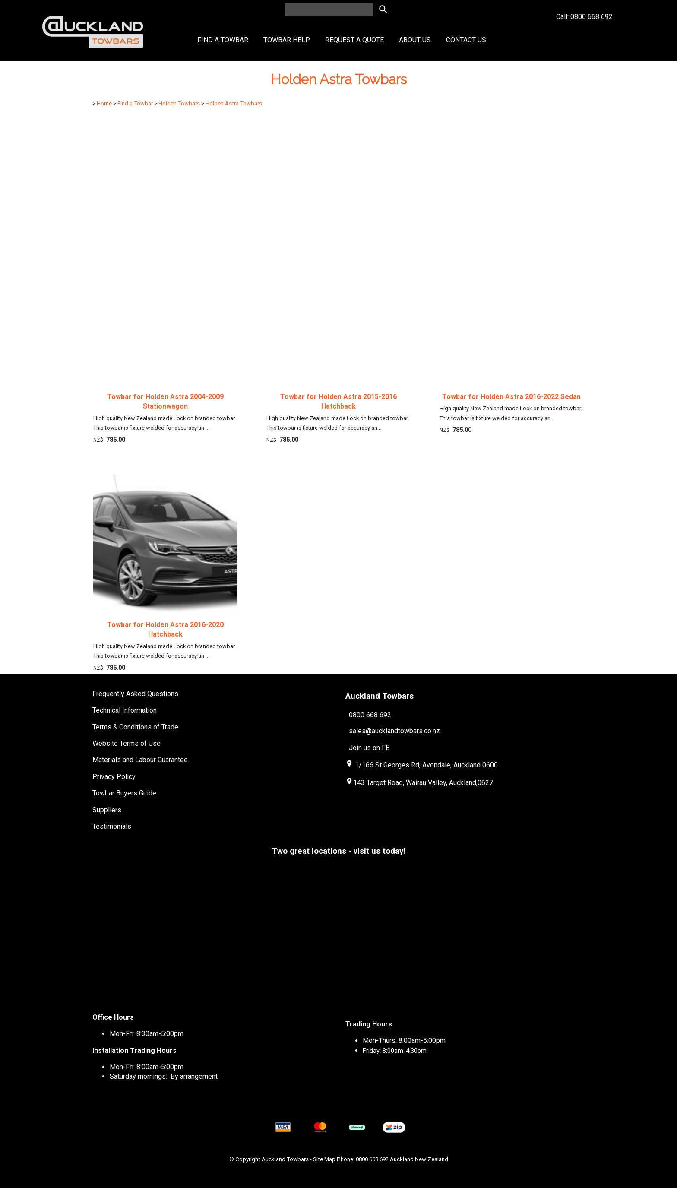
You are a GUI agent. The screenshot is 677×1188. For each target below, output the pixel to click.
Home (104, 103)
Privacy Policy (114, 777)
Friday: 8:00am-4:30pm (395, 1051)
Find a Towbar (222, 40)
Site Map (324, 1159)
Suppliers (106, 810)
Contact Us (466, 40)
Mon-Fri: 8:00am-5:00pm (146, 1067)
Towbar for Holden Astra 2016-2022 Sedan (511, 397)
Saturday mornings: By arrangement (164, 1076)
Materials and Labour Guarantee (140, 760)
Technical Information (124, 710)
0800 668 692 (370, 714)
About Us (415, 40)
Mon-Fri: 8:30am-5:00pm (146, 1034)
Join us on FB (369, 748)
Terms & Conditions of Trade (135, 727)
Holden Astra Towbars (234, 103)
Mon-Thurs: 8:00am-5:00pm (404, 1040)
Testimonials (111, 826)
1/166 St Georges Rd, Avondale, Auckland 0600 (426, 765)
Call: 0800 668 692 (584, 32)
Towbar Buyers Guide (124, 793)
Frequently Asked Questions (135, 694)
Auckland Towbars (285, 1159)
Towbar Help (286, 40)
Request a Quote (354, 40)
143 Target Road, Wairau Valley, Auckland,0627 (419, 783)
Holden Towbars (179, 103)
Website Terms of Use (126, 743)
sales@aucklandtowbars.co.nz (394, 731)
